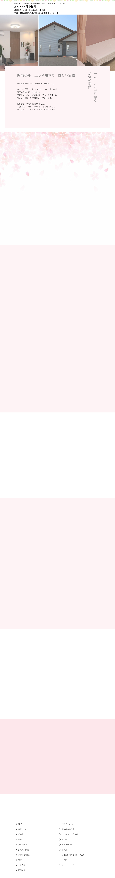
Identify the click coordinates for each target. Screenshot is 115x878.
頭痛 (20, 839)
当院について (23, 829)
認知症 (20, 834)
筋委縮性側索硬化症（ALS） (73, 855)
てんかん (65, 839)
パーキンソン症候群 (70, 834)
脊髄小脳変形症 (24, 855)
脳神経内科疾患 (68, 829)
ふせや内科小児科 (25, 6)
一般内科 (21, 865)
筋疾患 (64, 850)
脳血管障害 (22, 845)
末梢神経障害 (67, 845)
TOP (20, 824)
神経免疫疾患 (23, 850)
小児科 (64, 860)
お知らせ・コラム (69, 865)
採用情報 (21, 870)
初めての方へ (67, 824)
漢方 (20, 860)
